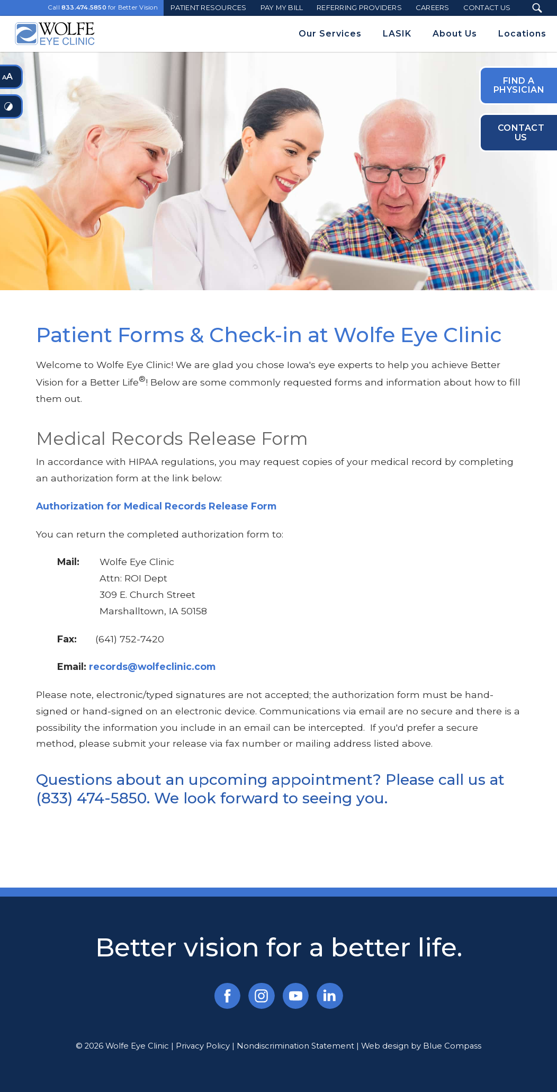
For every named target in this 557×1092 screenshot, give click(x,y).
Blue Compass (452, 1046)
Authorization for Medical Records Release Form (156, 506)
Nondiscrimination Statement (295, 1046)
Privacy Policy (203, 1046)
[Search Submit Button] (537, 8)
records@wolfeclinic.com (152, 666)
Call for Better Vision (103, 8)
